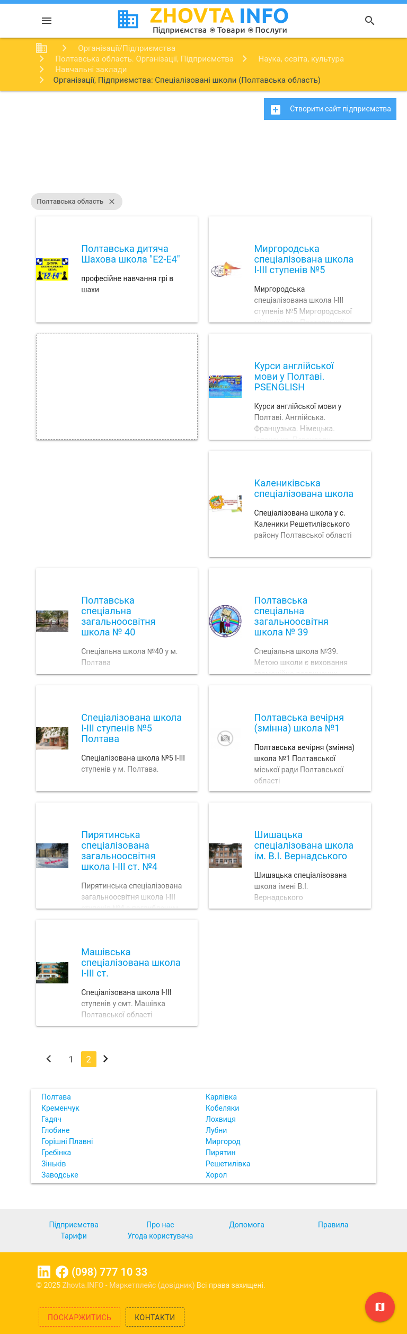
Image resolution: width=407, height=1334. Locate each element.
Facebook (62, 1272)
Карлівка (221, 1097)
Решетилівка (228, 1163)
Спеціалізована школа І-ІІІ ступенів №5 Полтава (131, 728)
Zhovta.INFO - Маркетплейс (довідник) (130, 1285)
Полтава (56, 1097)
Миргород (223, 1141)
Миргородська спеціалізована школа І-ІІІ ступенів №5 (304, 259)
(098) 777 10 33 (109, 1272)
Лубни (216, 1130)
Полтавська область (77, 201)
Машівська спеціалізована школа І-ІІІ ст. (131, 962)
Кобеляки (222, 1108)
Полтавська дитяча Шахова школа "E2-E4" (130, 254)
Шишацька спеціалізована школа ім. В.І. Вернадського (304, 845)
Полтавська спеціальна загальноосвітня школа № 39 (291, 616)
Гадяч (51, 1119)
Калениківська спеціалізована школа (304, 488)
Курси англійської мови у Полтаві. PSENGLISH (294, 376)
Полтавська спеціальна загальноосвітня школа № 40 (118, 616)
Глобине (55, 1130)
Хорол (216, 1175)
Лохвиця (221, 1119)
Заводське (59, 1175)
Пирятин (221, 1152)
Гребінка (56, 1152)
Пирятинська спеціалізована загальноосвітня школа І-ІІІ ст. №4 (119, 850)
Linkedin (44, 1272)
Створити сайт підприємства (330, 109)
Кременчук (60, 1108)
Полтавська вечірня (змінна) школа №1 (299, 723)
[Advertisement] (203, 162)
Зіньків (53, 1163)
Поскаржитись (79, 1317)
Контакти (155, 1317)
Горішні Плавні (67, 1141)
